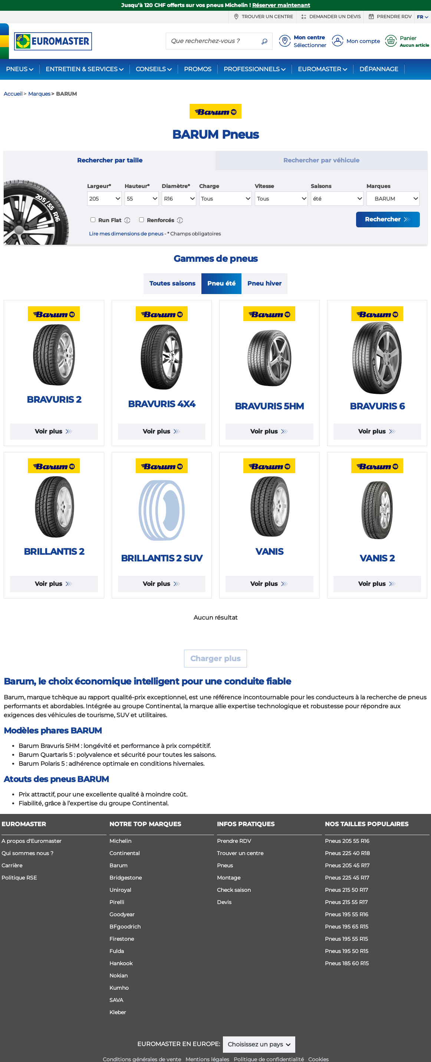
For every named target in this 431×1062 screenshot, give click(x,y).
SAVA (116, 1000)
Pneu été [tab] (221, 283)
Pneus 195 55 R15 (346, 939)
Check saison (234, 890)
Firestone (121, 939)
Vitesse (264, 186)
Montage (228, 877)
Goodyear (122, 914)
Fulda (116, 951)
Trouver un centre (262, 16)
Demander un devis (330, 16)
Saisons (321, 186)
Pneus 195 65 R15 (346, 926)
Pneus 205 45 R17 (347, 865)
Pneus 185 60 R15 (347, 963)
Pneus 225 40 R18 (347, 853)
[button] (127, 220)
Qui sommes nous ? (27, 853)
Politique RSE (19, 877)
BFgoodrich (125, 926)
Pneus (225, 865)
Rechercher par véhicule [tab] (321, 160)
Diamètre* (176, 186)
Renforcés (159, 220)
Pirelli (116, 902)
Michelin (120, 841)
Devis (224, 902)
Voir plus (49, 431)
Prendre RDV (389, 16)
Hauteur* (137, 186)
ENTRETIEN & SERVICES (82, 69)
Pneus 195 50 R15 (346, 951)
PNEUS (16, 69)
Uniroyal (120, 890)
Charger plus (215, 658)
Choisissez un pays (256, 1044)
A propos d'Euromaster (31, 841)
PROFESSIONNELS (252, 69)
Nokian (118, 975)
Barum (118, 865)
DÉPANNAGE (378, 69)
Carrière (11, 865)
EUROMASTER (319, 69)
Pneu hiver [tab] (264, 283)
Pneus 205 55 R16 (347, 841)
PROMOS (197, 69)
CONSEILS (151, 69)
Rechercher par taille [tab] (109, 160)
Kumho (119, 988)
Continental (124, 853)
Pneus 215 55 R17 (346, 902)
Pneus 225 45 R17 (347, 877)
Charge (209, 186)
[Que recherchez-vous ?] (211, 41)
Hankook (120, 963)
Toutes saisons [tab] (172, 283)
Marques (378, 186)
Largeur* (99, 186)
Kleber (117, 1012)
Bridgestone (125, 877)
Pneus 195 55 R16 (346, 914)
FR (420, 17)
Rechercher (383, 219)
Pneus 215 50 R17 (346, 890)
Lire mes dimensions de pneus (126, 234)
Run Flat (109, 220)
